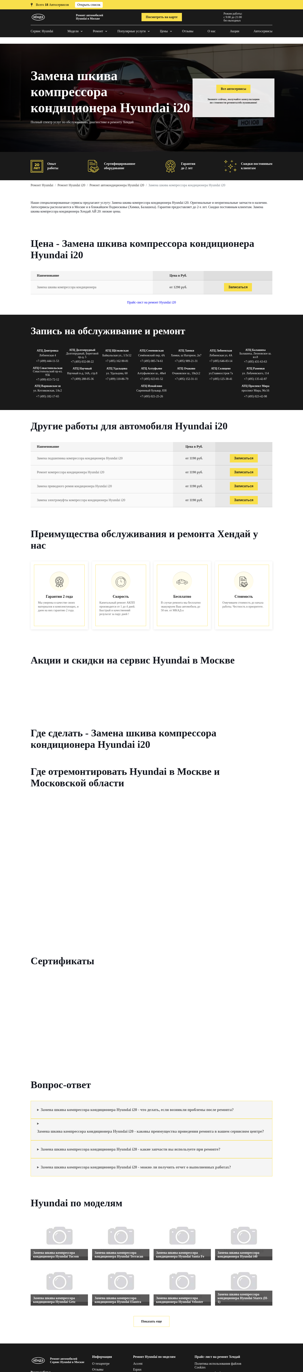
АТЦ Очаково (186, 368)
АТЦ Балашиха (255, 350)
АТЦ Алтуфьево (151, 368)
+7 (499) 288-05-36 (82, 378)
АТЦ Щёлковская (117, 350)
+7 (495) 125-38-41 (220, 378)
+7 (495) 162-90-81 (116, 361)
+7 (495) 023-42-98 (255, 396)
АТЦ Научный (82, 368)
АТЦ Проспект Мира (255, 386)
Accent (138, 1363)
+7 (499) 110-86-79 (116, 378)
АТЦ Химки (186, 350)
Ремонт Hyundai (42, 185)
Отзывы (187, 31)
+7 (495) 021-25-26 (151, 396)
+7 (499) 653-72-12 (47, 379)
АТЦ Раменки (255, 368)
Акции (234, 31)
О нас (211, 31)
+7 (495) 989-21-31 (186, 361)
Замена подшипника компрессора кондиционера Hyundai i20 (80, 458)
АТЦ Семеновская (151, 350)
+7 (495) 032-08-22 (82, 361)
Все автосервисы (233, 89)
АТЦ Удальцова (116, 368)
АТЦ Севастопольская (47, 368)
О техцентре (101, 1363)
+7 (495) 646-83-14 (220, 361)
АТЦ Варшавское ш (47, 386)
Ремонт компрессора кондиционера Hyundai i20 (70, 472)
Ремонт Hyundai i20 (71, 185)
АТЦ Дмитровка (47, 350)
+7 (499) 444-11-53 (47, 361)
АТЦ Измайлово (151, 386)
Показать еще (151, 1321)
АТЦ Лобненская (221, 350)
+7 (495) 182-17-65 (47, 396)
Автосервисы (263, 31)
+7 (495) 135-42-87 (255, 378)
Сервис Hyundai (42, 31)
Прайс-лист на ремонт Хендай (217, 1356)
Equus (137, 1369)
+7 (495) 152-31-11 (186, 378)
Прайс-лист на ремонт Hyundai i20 (151, 302)
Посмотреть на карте (162, 17)
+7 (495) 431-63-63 (255, 361)
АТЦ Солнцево (220, 368)
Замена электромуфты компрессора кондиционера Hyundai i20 (81, 500)
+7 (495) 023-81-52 (151, 378)
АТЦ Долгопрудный (82, 350)
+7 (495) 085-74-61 (151, 361)
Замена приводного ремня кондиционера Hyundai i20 (74, 486)
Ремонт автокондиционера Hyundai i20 (117, 185)
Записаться (238, 287)
